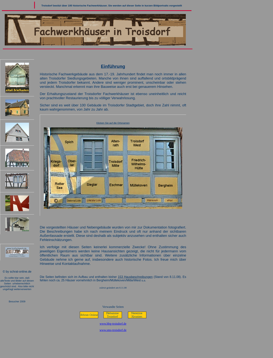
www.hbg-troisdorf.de (113, 323)
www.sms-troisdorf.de (113, 330)
